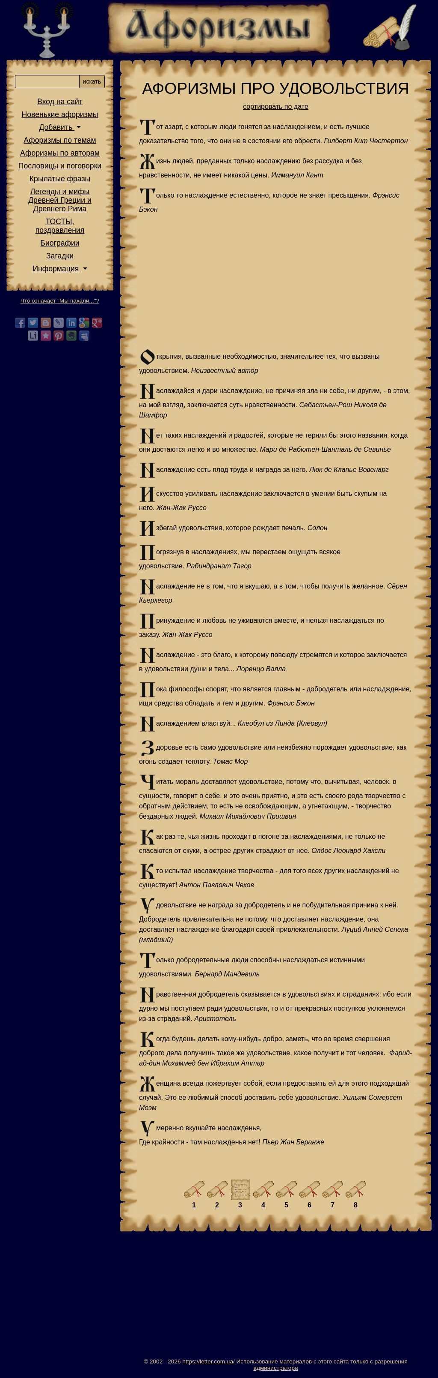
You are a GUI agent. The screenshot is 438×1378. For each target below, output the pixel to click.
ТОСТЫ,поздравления (60, 225)
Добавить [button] (56, 127)
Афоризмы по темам (60, 140)
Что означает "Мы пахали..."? (60, 300)
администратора (275, 1368)
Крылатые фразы (60, 178)
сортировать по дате (275, 106)
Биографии (59, 243)
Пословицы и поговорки (59, 166)
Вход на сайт (60, 101)
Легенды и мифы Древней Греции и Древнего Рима (60, 200)
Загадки (60, 256)
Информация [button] (57, 268)
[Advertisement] (275, 282)
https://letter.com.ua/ (208, 1361)
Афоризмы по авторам (60, 153)
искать (92, 81)
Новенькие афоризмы (60, 114)
